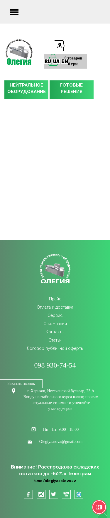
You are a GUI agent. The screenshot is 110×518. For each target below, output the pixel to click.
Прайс (55, 299)
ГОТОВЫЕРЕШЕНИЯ (71, 88)
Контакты (55, 332)
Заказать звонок (21, 383)
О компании (55, 323)
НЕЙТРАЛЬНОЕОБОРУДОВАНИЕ (26, 88)
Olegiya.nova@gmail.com (60, 441)
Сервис (55, 315)
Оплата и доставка (55, 307)
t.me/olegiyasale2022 (55, 481)
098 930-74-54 (55, 365)
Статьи (55, 340)
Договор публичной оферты (55, 348)
